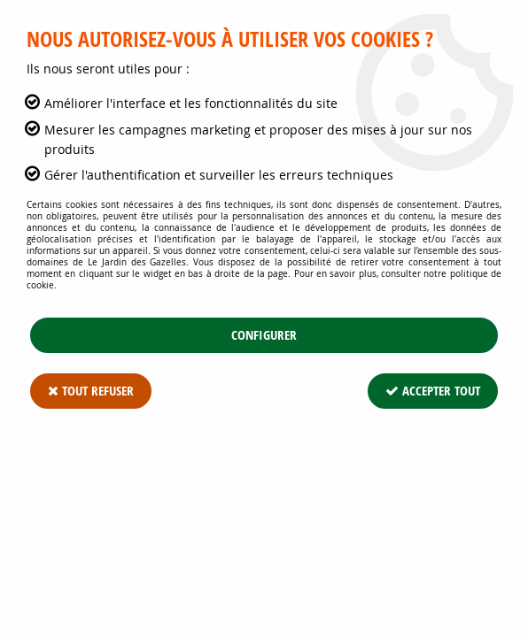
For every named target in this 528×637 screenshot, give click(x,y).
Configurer (264, 335)
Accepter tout (432, 390)
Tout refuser (91, 390)
